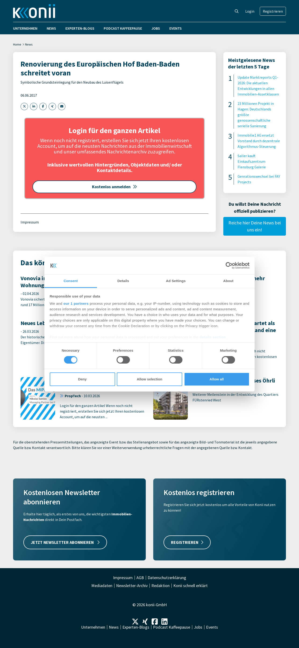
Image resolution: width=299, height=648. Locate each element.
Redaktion (160, 586)
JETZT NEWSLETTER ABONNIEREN (65, 542)
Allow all (217, 379)
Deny (82, 379)
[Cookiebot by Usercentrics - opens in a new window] (229, 265)
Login (249, 11)
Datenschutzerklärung (167, 578)
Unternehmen (25, 28)
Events (175, 28)
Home (17, 44)
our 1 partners (76, 303)
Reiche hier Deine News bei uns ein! (254, 226)
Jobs (155, 28)
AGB (140, 578)
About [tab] (228, 281)
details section (212, 337)
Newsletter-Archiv (132, 586)
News (51, 28)
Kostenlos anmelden (114, 186)
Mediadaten (101, 586)
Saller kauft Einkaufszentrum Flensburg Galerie (252, 161)
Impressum (30, 222)
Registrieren (273, 11)
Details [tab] (123, 281)
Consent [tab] (71, 281)
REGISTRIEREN (187, 542)
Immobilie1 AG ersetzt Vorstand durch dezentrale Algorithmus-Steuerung (259, 141)
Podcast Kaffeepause (123, 28)
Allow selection (149, 379)
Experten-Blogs (79, 28)
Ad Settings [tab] (175, 281)
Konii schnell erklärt (190, 586)
